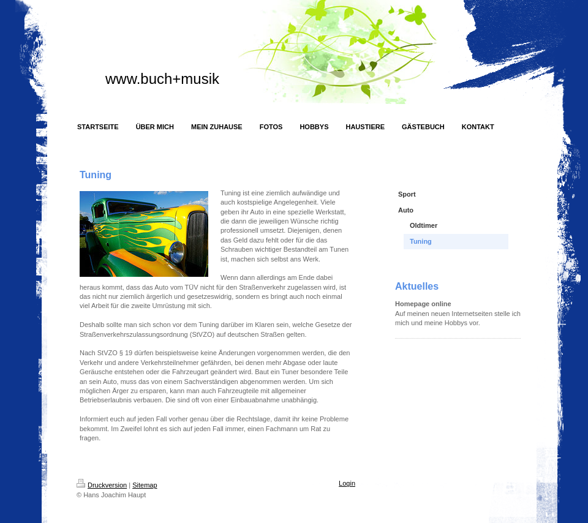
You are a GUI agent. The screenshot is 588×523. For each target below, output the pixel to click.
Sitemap (144, 485)
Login (347, 483)
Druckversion (102, 485)
